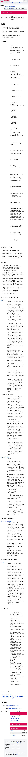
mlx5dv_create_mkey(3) (8, 698)
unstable (13, 735)
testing (6, 8)
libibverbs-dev (11, 8)
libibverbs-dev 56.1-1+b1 (16, 742)
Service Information (10, 6)
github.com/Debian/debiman (19, 753)
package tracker (15, 718)
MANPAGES (6, 0)
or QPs (5, 457)
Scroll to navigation (7, 12)
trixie (12, 730)
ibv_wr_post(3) (19, 696)
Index (6, 3)
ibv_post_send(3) (7, 695)
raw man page (14, 720)
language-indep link (16, 716)
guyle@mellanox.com (12, 705)
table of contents (16, 724)
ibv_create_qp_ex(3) (7, 696)
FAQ (20, 3)
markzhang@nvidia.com (15, 708)
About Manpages (13, 3)
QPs (2, 300)
